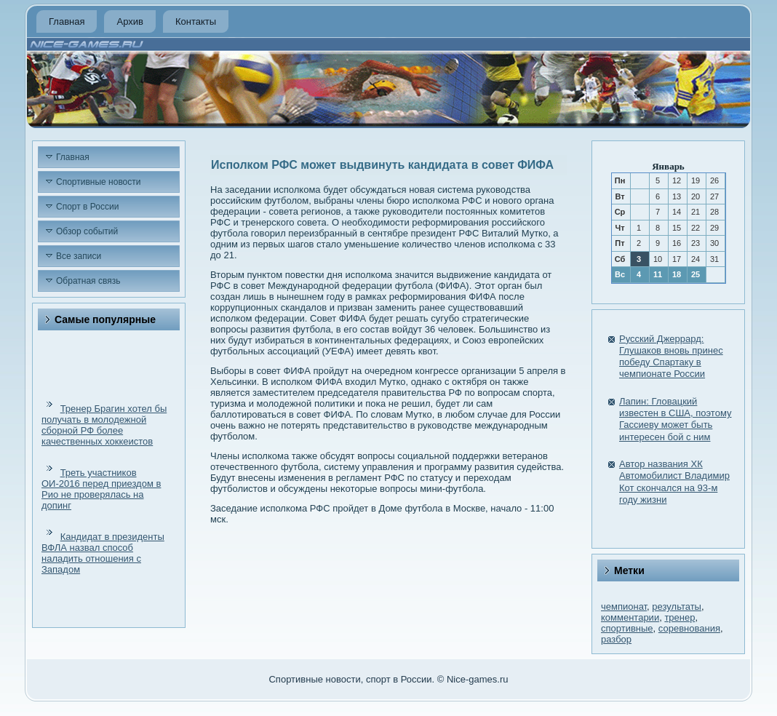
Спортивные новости (98, 182)
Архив (129, 21)
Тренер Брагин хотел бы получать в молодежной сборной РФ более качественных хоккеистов (104, 425)
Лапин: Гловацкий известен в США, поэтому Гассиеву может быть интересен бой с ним (675, 419)
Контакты (195, 21)
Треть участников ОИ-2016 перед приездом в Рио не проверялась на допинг (101, 489)
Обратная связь (88, 281)
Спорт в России (87, 207)
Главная (66, 21)
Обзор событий (87, 231)
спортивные (627, 628)
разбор (616, 639)
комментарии (630, 617)
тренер (679, 617)
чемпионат (624, 606)
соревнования (689, 628)
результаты (676, 606)
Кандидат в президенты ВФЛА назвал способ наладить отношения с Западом (102, 553)
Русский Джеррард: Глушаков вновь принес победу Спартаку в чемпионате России (671, 356)
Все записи (78, 256)
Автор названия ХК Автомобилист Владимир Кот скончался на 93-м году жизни (674, 481)
